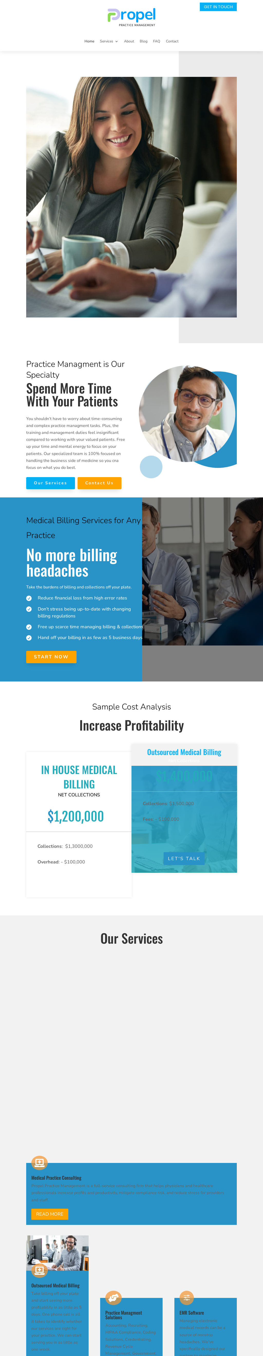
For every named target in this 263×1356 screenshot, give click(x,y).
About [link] (129, 41)
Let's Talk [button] (184, 860)
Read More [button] (49, 1006)
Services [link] (152, 1225)
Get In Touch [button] (218, 7)
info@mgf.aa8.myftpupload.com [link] (98, 1245)
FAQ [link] (156, 41)
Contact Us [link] (154, 1261)
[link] (131, 17)
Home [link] (89, 41)
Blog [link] (143, 41)
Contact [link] (172, 41)
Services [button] (106, 41)
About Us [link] (153, 1234)
